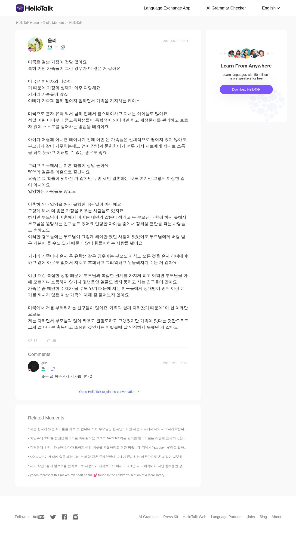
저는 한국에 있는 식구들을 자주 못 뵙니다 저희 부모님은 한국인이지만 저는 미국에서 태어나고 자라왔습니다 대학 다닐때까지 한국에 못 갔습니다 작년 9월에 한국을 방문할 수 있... (159, 429)
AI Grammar (149, 517)
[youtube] (38, 517)
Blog (263, 517)
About (276, 517)
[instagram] (75, 517)
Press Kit (170, 517)
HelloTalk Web (194, 517)
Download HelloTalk (246, 89)
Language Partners (226, 517)
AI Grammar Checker (226, 8)
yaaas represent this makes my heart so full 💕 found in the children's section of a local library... (98, 475)
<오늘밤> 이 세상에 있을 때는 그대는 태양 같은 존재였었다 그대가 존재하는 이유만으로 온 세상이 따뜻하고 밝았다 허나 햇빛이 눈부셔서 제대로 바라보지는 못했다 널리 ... (153, 457)
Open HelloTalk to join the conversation (107, 392)
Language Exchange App (167, 8)
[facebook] (64, 517)
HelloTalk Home (27, 22)
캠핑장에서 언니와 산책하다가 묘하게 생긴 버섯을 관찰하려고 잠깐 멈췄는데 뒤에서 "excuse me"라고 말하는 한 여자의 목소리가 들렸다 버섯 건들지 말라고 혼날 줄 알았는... (155, 447)
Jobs (251, 517)
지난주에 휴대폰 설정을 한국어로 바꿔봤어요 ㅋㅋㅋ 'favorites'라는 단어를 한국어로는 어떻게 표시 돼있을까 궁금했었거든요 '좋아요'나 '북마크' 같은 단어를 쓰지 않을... (151, 438)
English (269, 8)
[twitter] (53, 517)
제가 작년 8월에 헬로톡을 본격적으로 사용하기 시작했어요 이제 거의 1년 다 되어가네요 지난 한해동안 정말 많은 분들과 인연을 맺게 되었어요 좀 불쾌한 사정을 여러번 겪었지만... (159, 466)
